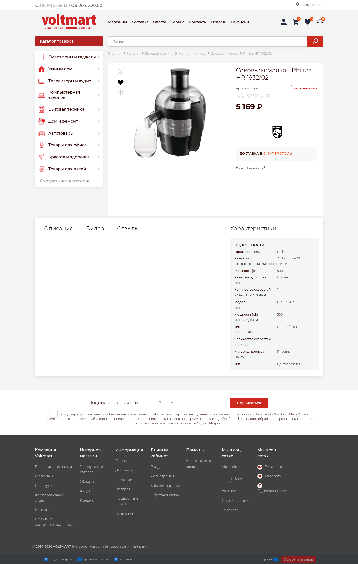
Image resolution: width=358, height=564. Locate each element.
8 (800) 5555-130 (54, 5)
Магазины (117, 22)
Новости (219, 22)
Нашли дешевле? (250, 167)
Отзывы (128, 228)
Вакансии (240, 22)
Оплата (159, 22)
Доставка (140, 22)
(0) (268, 96)
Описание (58, 228)
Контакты (198, 22)
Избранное (127, 559)
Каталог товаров (57, 41)
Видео (95, 228)
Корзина (266, 559)
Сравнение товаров (96, 559)
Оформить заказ (298, 559)
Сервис (177, 22)
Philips (282, 252)
